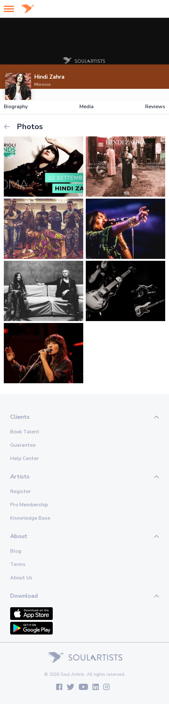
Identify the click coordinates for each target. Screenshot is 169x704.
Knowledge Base (30, 518)
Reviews (155, 106)
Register (20, 491)
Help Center (24, 458)
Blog (15, 551)
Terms (17, 564)
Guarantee (23, 445)
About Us (21, 578)
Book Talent (24, 432)
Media (86, 106)
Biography (16, 106)
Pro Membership (29, 505)
